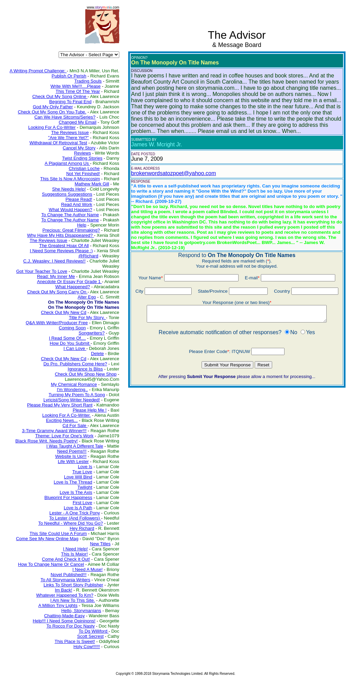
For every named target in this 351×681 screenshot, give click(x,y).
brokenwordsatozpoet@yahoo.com (173, 173)
